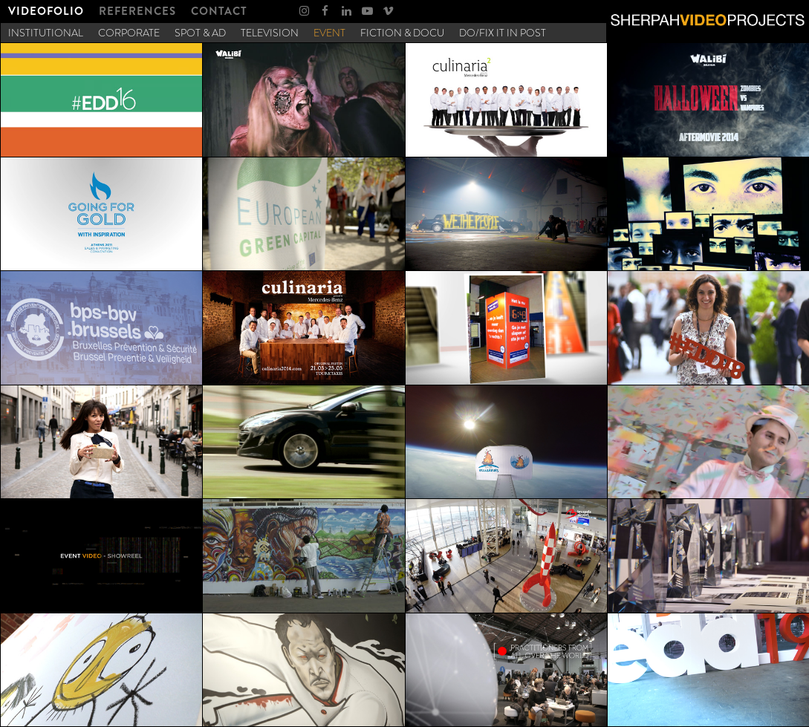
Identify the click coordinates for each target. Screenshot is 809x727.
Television (270, 32)
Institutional (45, 32)
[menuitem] (46, 11)
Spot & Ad (200, 32)
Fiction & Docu (402, 32)
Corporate (129, 32)
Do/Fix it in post (502, 32)
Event (329, 32)
